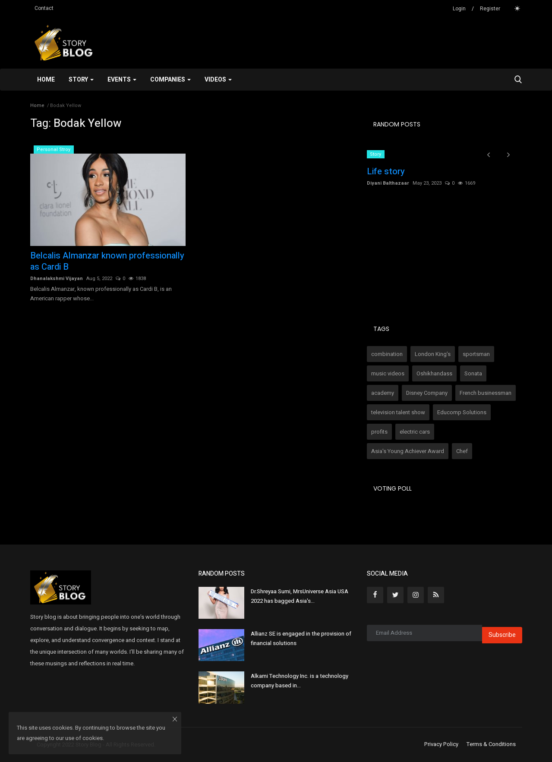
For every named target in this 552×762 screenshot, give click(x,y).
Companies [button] (170, 79)
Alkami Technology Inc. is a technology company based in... (299, 681)
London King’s (433, 354)
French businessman (485, 393)
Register (490, 9)
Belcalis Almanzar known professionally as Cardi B (107, 261)
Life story (386, 171)
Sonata (473, 373)
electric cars (415, 432)
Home (46, 79)
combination (387, 354)
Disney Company (427, 393)
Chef (462, 451)
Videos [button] (218, 79)
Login (459, 9)
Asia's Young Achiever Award (407, 451)
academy (382, 393)
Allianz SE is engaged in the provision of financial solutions (301, 638)
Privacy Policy (441, 744)
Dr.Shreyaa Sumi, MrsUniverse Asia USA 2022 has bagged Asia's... (299, 596)
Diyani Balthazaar (388, 183)
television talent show (398, 412)
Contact (44, 8)
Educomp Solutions (461, 412)
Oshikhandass (434, 373)
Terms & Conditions (491, 744)
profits (379, 432)
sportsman (476, 354)
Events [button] (121, 79)
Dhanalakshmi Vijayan (56, 278)
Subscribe (502, 634)
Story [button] (81, 79)
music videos (387, 373)
